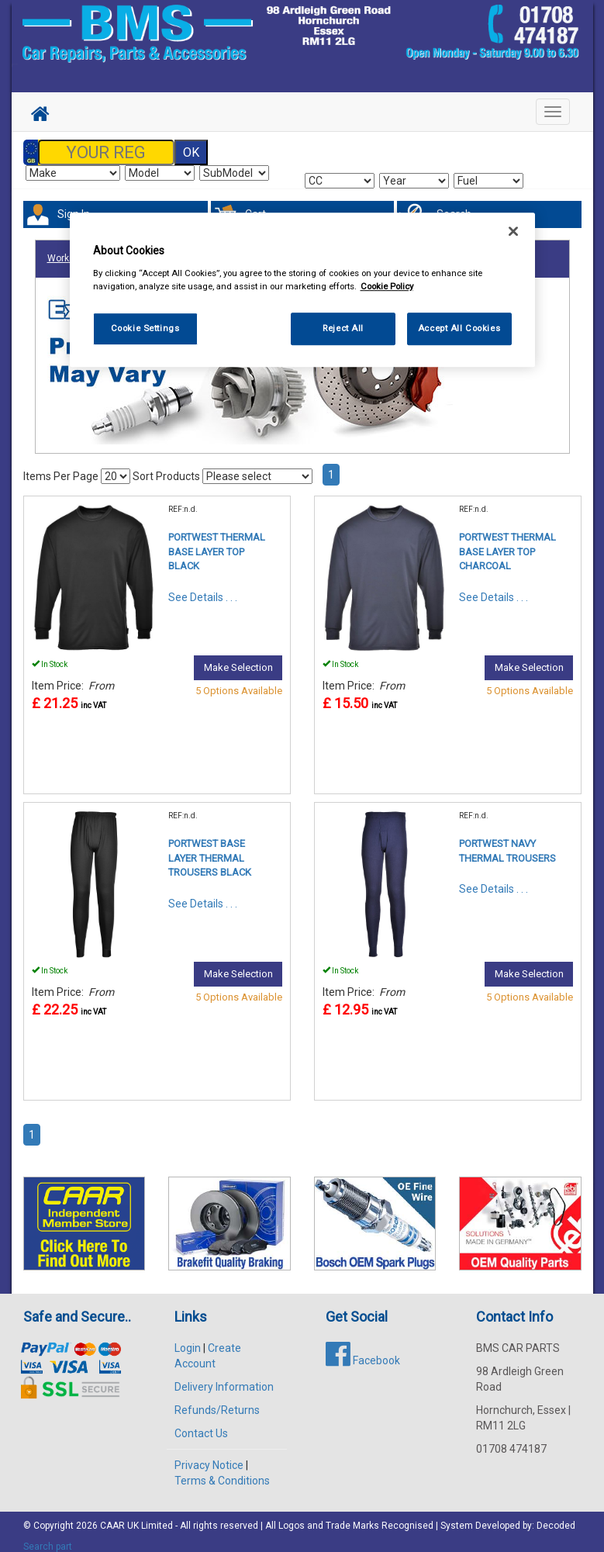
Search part (47, 1537)
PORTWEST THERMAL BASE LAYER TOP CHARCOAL (507, 542)
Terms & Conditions (222, 1471)
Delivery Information (224, 1377)
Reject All (343, 328)
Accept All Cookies (459, 328)
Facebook (363, 1351)
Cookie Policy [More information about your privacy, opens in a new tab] (387, 286)
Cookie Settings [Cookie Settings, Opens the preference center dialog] (145, 328)
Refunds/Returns (217, 1401)
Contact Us (201, 1424)
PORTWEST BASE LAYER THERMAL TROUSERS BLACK (209, 848)
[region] (302, 290)
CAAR (112, 1516)
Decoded (556, 1516)
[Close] (513, 231)
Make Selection (238, 658)
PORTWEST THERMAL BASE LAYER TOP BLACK (216, 542)
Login (187, 1339)
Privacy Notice (208, 1456)
